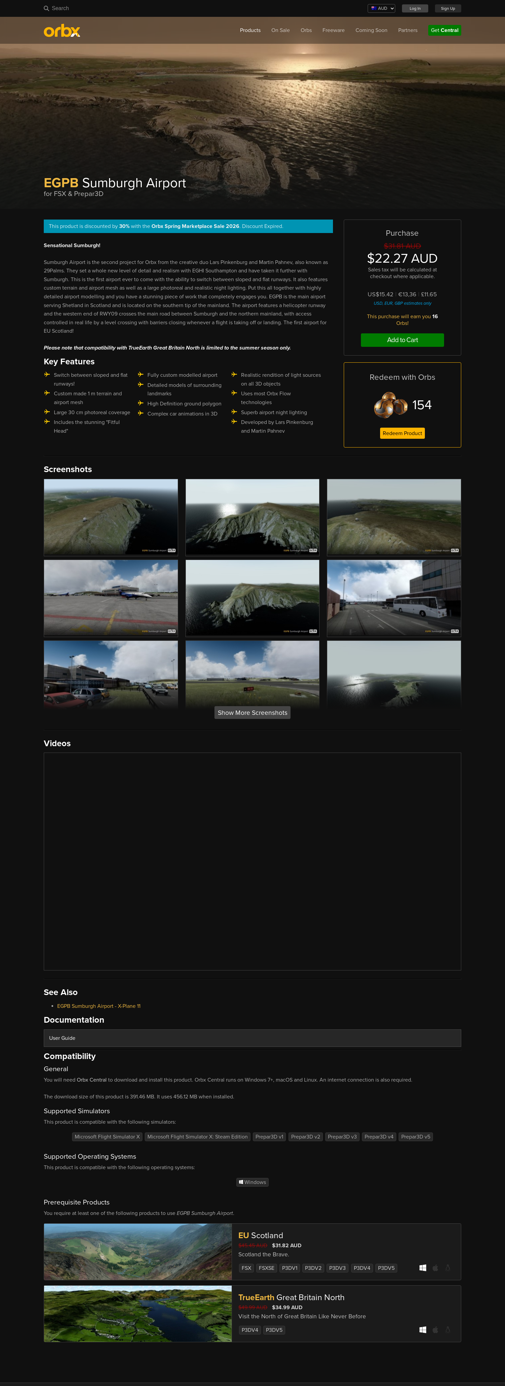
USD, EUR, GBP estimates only (402, 303)
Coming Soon (372, 30)
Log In (415, 8)
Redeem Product (402, 433)
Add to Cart (402, 340)
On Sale (280, 30)
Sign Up (448, 8)
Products (250, 30)
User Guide (62, 1038)
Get (445, 30)
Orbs (306, 30)
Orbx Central (92, 1080)
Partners (407, 30)
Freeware (334, 30)
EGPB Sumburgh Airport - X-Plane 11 (98, 1006)
